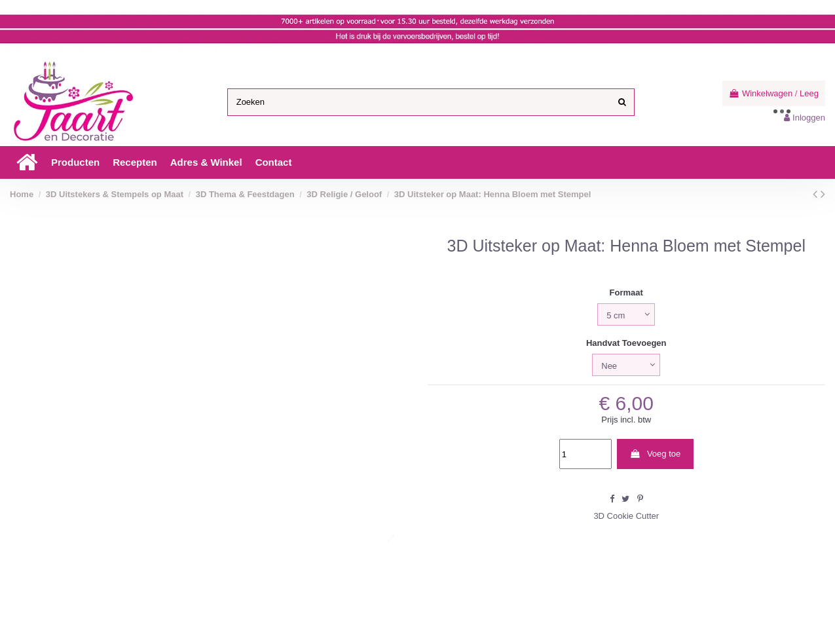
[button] (75, 162)
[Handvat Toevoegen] (626, 365)
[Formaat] (626, 314)
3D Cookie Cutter (626, 516)
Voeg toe (654, 454)
